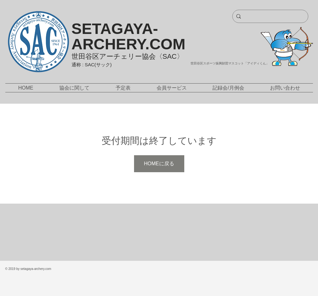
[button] (74, 88)
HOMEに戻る (159, 163)
